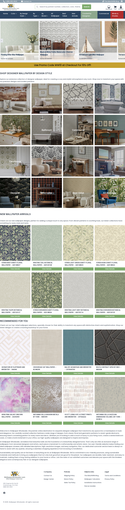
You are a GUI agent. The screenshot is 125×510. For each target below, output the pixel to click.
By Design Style (24, 14)
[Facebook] (121, 1)
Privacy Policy (109, 479)
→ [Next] (123, 40)
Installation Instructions (92, 483)
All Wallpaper (55, 14)
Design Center (49, 479)
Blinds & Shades (115, 14)
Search (86, 7)
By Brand (44, 14)
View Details (15, 269)
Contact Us (26, 1)
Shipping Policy (69, 476)
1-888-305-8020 (10, 1)
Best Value (64, 14)
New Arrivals (75, 14)
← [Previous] (1, 40)
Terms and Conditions (113, 476)
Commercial (104, 13)
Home (5, 13)
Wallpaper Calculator (92, 479)
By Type (35, 14)
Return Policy (68, 479)
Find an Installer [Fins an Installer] (90, 486)
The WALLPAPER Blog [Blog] (111, 1)
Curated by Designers (86, 14)
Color (13, 13)
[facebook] (22, 493)
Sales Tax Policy (69, 483)
